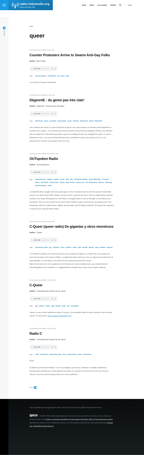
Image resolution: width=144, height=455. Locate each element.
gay (50, 247)
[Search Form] (120, 12)
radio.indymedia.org (34, 10)
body (64, 306)
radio (37, 354)
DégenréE (98, 121)
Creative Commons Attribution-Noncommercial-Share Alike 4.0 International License (79, 419)
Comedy (105, 179)
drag (97, 247)
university (44, 354)
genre (46, 121)
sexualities (75, 306)
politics (56, 179)
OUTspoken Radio (80, 179)
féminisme (39, 121)
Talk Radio (45, 182)
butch (91, 121)
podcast (109, 247)
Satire (37, 182)
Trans (62, 247)
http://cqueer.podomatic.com (59, 316)
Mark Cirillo (70, 182)
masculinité (62, 121)
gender (85, 247)
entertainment (40, 179)
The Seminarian (91, 182)
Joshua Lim (80, 182)
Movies (101, 182)
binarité (76, 121)
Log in (130, 12)
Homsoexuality (40, 185)
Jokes (49, 185)
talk (71, 179)
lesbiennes (84, 121)
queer (63, 76)
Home (31, 26)
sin (58, 76)
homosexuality (40, 76)
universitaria (71, 354)
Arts (64, 354)
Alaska (62, 182)
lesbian (102, 247)
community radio (41, 247)
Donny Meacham (95, 179)
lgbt (67, 76)
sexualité (53, 121)
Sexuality (108, 182)
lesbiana (56, 247)
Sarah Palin (54, 182)
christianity (51, 76)
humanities (87, 354)
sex (68, 306)
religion (49, 179)
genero (91, 247)
